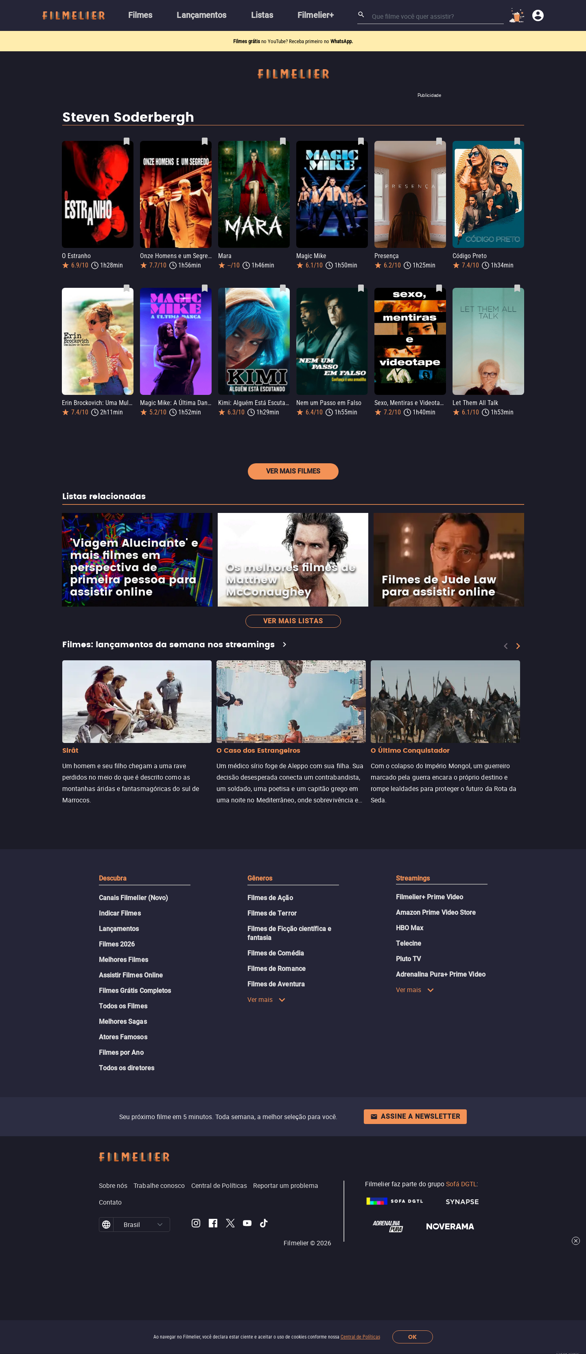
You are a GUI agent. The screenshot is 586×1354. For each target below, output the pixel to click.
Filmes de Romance (276, 1012)
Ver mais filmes (293, 514)
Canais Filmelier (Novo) (133, 941)
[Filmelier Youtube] (247, 1267)
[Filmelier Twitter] (230, 1267)
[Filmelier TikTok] (264, 1267)
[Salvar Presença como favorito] (439, 141)
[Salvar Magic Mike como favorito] (361, 141)
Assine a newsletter (415, 1159)
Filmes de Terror (272, 956)
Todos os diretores (126, 1111)
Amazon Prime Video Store (436, 956)
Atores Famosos (123, 1080)
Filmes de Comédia (275, 996)
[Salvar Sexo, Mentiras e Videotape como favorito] (439, 288)
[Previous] (506, 689)
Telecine (409, 986)
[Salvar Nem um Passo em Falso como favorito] (361, 288)
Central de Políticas (360, 1337)
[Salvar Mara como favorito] (283, 141)
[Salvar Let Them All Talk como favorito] (517, 288)
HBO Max (410, 971)
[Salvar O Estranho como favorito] (126, 141)
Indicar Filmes (120, 956)
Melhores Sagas (123, 1065)
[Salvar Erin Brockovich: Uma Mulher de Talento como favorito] (126, 288)
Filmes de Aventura (276, 1027)
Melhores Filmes (123, 1003)
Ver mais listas (293, 664)
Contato (110, 1245)
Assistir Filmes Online (131, 1018)
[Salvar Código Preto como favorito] (517, 141)
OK (412, 1337)
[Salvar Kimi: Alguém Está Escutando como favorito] (283, 288)
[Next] (518, 689)
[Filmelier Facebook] (213, 1267)
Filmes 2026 (117, 987)
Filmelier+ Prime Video (430, 940)
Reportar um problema (285, 1228)
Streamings (413, 921)
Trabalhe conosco (159, 1228)
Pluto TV (408, 1002)
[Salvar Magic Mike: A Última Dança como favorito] (205, 288)
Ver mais (266, 1043)
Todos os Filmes (123, 1049)
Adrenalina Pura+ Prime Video (440, 1017)
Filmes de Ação (270, 941)
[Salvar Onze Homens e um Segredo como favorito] (205, 141)
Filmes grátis (247, 41)
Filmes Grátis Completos (135, 1034)
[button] (160, 1268)
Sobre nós (113, 1228)
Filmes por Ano (121, 1096)
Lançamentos (119, 972)
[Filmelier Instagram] (196, 1267)
